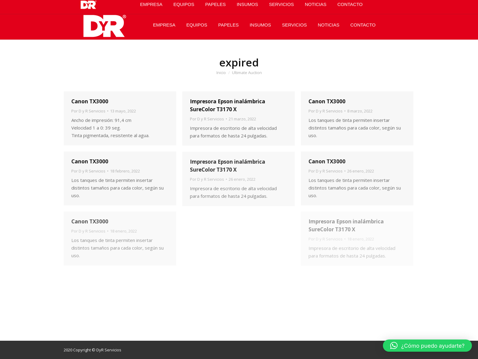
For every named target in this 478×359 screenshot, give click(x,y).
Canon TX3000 (89, 101)
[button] (427, 345)
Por (88, 110)
